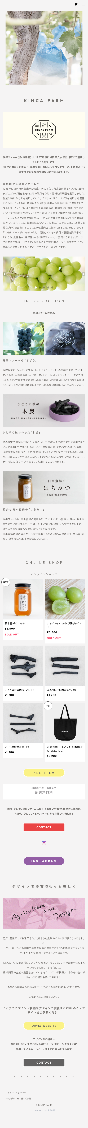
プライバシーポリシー (16, 1092)
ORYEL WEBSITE (44, 1025)
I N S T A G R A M (44, 861)
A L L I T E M (44, 773)
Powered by (44, 1110)
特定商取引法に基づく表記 (19, 1098)
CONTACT (44, 827)
